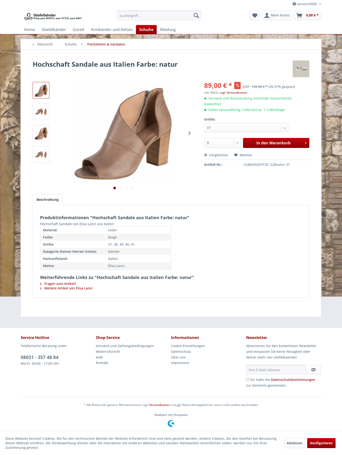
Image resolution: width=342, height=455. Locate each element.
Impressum (180, 362)
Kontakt (102, 362)
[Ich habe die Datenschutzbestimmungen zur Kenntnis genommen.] (247, 379)
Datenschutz (181, 351)
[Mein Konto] (277, 15)
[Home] (29, 29)
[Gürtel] (78, 29)
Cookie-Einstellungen (188, 346)
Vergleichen (216, 155)
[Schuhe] (146, 29)
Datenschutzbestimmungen (293, 379)
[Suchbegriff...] (159, 15)
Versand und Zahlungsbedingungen (125, 346)
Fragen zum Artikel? (58, 283)
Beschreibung (47, 199)
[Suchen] (196, 15)
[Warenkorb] (307, 15)
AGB (99, 357)
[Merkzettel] (255, 15)
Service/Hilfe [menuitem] (305, 4)
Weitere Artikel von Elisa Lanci (66, 288)
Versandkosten (159, 405)
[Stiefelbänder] (53, 29)
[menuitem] (159, 15)
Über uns (178, 357)
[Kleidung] (168, 29)
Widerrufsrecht (108, 351)
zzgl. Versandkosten (233, 93)
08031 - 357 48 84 (39, 357)
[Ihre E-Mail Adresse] (276, 369)
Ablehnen (294, 443)
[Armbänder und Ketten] (112, 29)
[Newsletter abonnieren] (313, 369)
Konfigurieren (321, 443)
